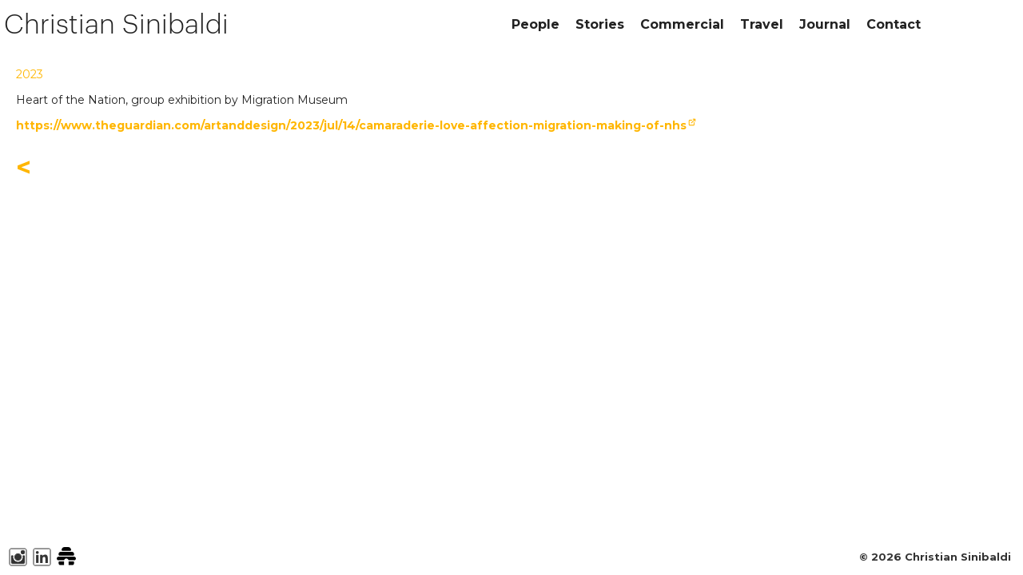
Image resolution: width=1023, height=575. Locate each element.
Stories (599, 24)
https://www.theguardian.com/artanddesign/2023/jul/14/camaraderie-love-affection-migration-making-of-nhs (351, 125)
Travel (761, 24)
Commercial (682, 24)
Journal (824, 24)
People (535, 24)
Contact (893, 24)
